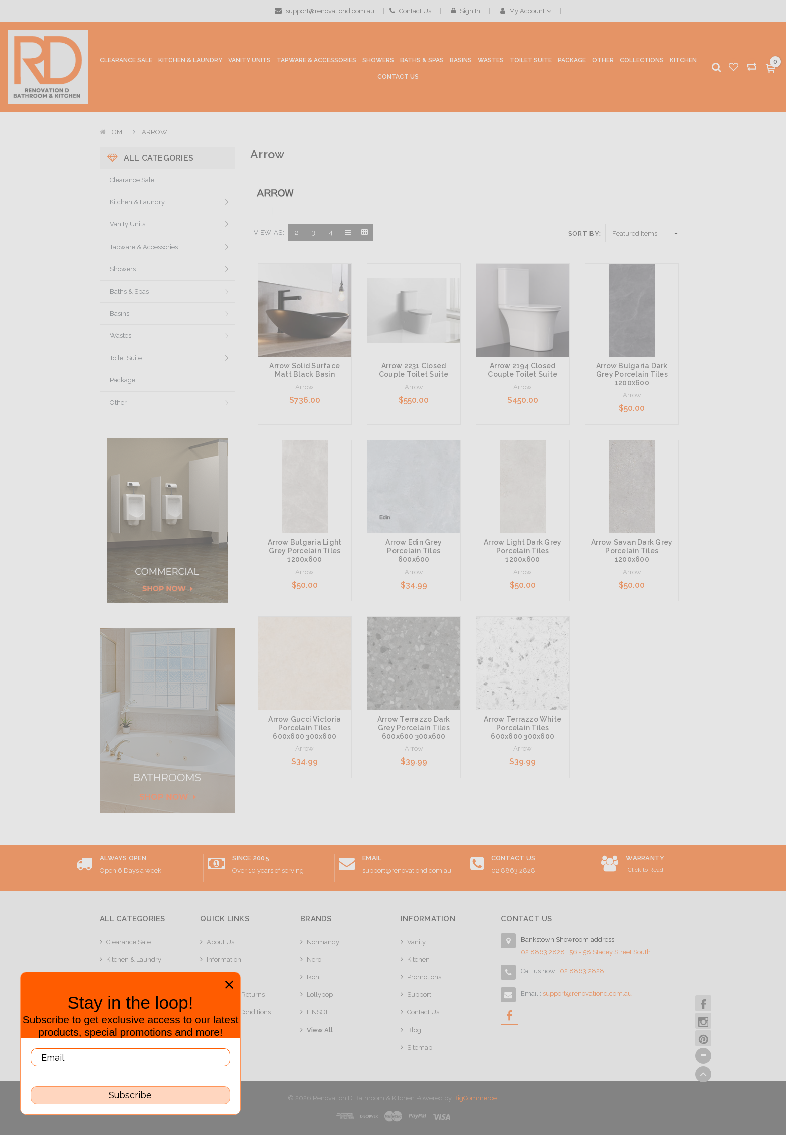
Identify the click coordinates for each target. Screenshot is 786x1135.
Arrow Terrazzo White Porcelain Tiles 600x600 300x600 (522, 727)
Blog (414, 1030)
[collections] (642, 60)
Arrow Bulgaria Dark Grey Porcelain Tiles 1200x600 (632, 374)
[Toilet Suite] (531, 63)
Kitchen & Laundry (137, 202)
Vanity (416, 942)
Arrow (154, 132)
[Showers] (378, 63)
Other (118, 402)
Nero (314, 959)
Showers (123, 269)
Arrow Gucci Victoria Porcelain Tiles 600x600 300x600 (304, 727)
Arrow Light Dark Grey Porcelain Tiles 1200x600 (522, 550)
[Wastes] (491, 63)
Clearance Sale (132, 180)
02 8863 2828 (513, 870)
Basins (119, 313)
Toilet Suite (126, 358)
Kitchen (418, 959)
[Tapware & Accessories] (316, 63)
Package (122, 380)
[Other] (603, 63)
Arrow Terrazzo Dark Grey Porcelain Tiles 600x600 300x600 (413, 727)
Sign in (465, 11)
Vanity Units (127, 224)
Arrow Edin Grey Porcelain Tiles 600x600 (413, 550)
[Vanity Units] (249, 63)
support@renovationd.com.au (324, 11)
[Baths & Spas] (422, 63)
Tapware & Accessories (144, 247)
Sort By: (584, 233)
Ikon (313, 977)
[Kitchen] (683, 60)
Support (419, 994)
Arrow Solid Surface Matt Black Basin (304, 370)
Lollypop (320, 994)
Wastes (120, 335)
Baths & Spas (129, 291)
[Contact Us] (398, 77)
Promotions (424, 977)
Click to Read (645, 869)
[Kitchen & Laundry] (190, 63)
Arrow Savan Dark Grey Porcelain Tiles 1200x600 (631, 550)
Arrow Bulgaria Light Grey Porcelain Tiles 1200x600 (304, 550)
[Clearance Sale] (126, 60)
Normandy (323, 942)
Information (224, 959)
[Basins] (461, 63)
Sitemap (419, 1047)
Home (116, 132)
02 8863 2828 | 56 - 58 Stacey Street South (586, 952)
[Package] (572, 60)
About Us (220, 942)
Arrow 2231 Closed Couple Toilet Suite (414, 370)
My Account (525, 11)
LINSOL (318, 1012)
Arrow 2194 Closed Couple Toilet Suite (522, 370)
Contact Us (410, 11)
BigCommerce (475, 1098)
